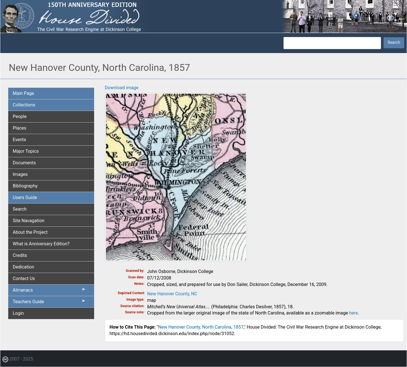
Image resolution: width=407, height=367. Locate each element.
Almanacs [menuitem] (49, 291)
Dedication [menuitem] (23, 267)
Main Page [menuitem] (23, 93)
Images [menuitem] (20, 174)
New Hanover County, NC (172, 293)
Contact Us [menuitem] (24, 278)
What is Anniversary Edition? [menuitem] (41, 243)
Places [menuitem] (19, 128)
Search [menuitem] (20, 209)
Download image (121, 87)
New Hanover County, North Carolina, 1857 (201, 327)
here (353, 313)
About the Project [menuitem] (30, 232)
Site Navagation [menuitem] (28, 220)
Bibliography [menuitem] (25, 186)
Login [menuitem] (18, 313)
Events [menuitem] (19, 139)
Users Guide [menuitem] (25, 197)
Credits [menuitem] (20, 255)
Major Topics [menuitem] (26, 151)
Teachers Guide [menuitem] (49, 302)
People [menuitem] (20, 116)
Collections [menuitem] (24, 105)
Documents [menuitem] (24, 162)
